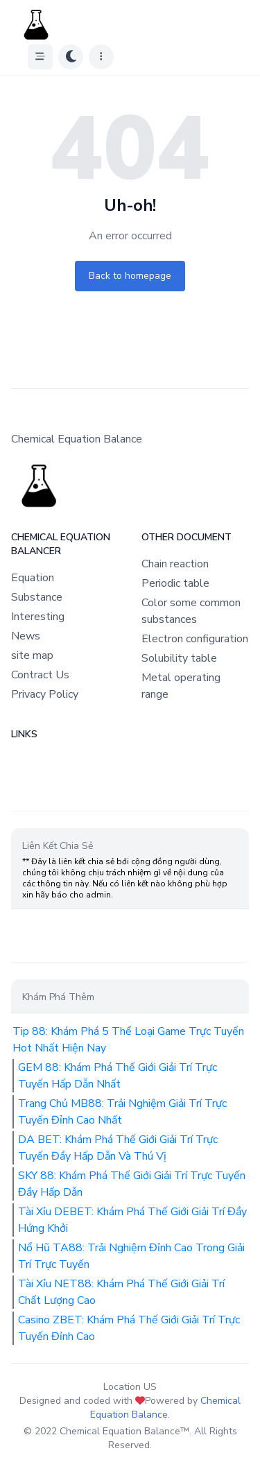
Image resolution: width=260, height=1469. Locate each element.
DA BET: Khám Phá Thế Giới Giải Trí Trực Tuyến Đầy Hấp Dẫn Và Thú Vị (118, 1148)
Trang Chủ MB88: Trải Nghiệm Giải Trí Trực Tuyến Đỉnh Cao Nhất (122, 1112)
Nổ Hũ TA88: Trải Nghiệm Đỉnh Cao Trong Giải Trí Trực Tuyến (131, 1256)
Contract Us (40, 674)
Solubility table (179, 658)
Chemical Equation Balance (165, 1407)
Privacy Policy (44, 694)
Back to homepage (130, 275)
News (25, 636)
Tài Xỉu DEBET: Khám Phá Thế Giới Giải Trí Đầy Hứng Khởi (132, 1220)
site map (32, 655)
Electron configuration (194, 638)
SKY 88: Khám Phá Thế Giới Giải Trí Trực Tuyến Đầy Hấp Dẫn (131, 1184)
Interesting (37, 616)
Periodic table (175, 583)
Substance (36, 597)
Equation (32, 577)
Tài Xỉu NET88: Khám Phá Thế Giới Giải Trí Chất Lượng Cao (121, 1292)
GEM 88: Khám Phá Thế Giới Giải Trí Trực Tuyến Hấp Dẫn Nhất (117, 1076)
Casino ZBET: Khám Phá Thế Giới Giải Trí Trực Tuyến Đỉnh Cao (129, 1328)
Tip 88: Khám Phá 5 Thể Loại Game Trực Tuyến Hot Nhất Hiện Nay (128, 1040)
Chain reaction (175, 564)
